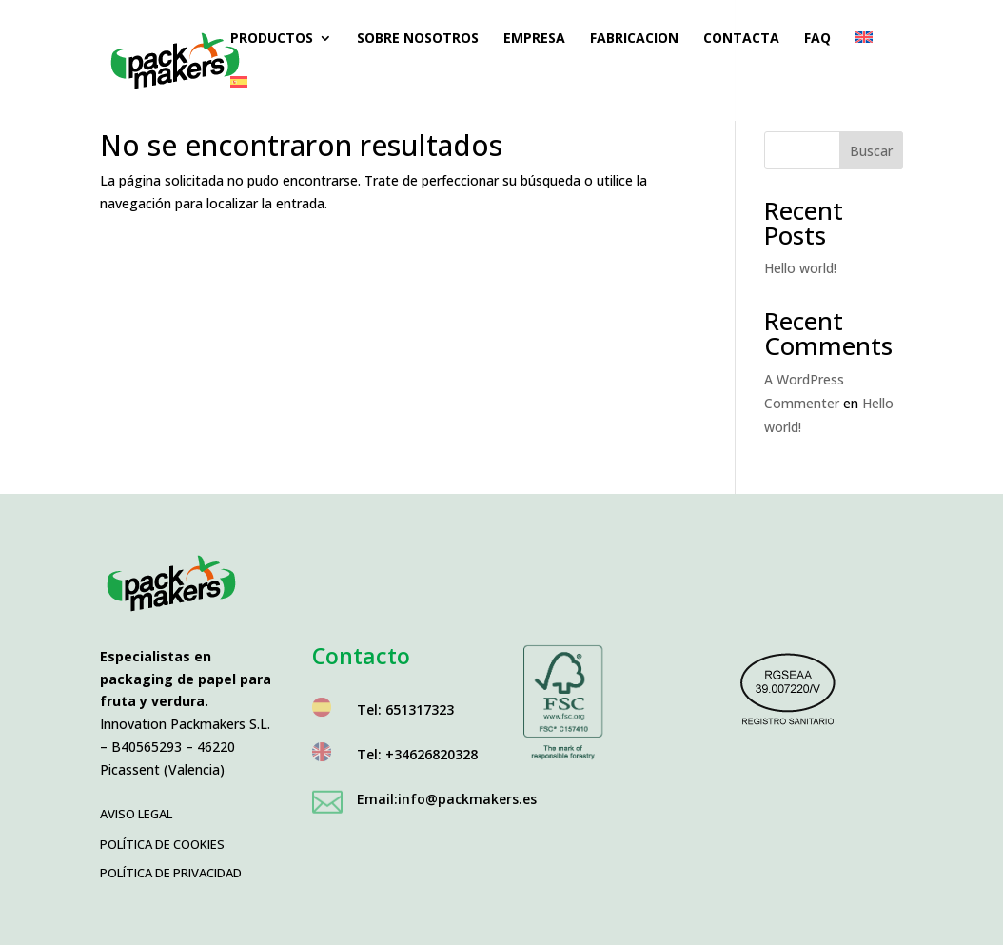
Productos (271, 39)
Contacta (741, 39)
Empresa (534, 39)
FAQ (817, 39)
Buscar (871, 151)
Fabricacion (634, 39)
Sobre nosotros (418, 39)
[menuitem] (864, 53)
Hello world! (800, 268)
